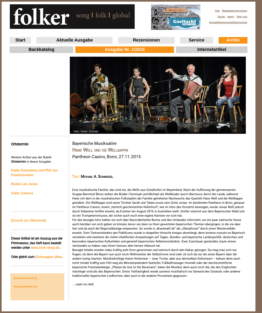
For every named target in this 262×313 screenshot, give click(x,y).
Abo (217, 10)
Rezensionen (146, 40)
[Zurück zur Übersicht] (28, 220)
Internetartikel (211, 49)
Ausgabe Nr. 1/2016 (125, 49)
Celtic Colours (22, 193)
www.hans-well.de (25, 278)
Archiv (233, 40)
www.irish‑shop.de (45, 247)
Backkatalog (41, 49)
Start (20, 40)
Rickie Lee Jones (24, 184)
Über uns (242, 16)
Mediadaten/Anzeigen (234, 10)
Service (196, 40)
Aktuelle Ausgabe (74, 40)
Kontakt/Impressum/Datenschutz (226, 21)
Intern (230, 16)
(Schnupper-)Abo (48, 257)
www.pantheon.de (25, 286)
